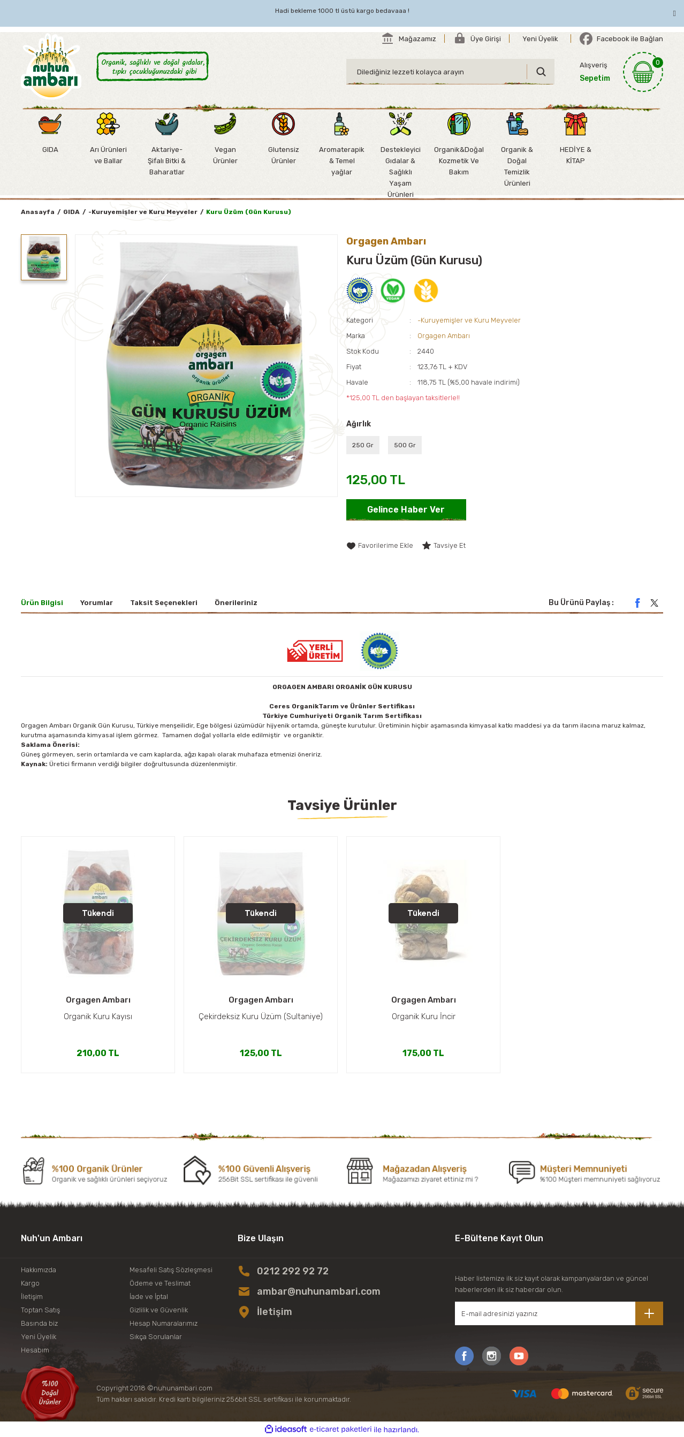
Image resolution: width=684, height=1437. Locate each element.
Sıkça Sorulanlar (156, 1337)
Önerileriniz (236, 603)
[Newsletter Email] (559, 1313)
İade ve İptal (149, 1297)
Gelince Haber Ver (406, 510)
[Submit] (649, 1313)
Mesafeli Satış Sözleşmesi (171, 1270)
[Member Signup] (540, 38)
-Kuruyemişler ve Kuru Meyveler (469, 320)
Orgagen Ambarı (443, 336)
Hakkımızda (38, 1270)
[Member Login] (477, 38)
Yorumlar (96, 603)
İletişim (32, 1297)
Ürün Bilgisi (42, 603)
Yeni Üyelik (38, 1337)
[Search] (450, 72)
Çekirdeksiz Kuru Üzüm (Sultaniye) (261, 1016)
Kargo (30, 1283)
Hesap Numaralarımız (163, 1323)
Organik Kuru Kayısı (98, 1016)
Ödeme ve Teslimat (160, 1283)
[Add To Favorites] (379, 545)
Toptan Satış (40, 1310)
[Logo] (51, 66)
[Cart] (621, 71)
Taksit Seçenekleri (163, 603)
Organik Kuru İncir (423, 1016)
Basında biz (39, 1323)
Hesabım (35, 1350)
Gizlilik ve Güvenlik (159, 1310)
